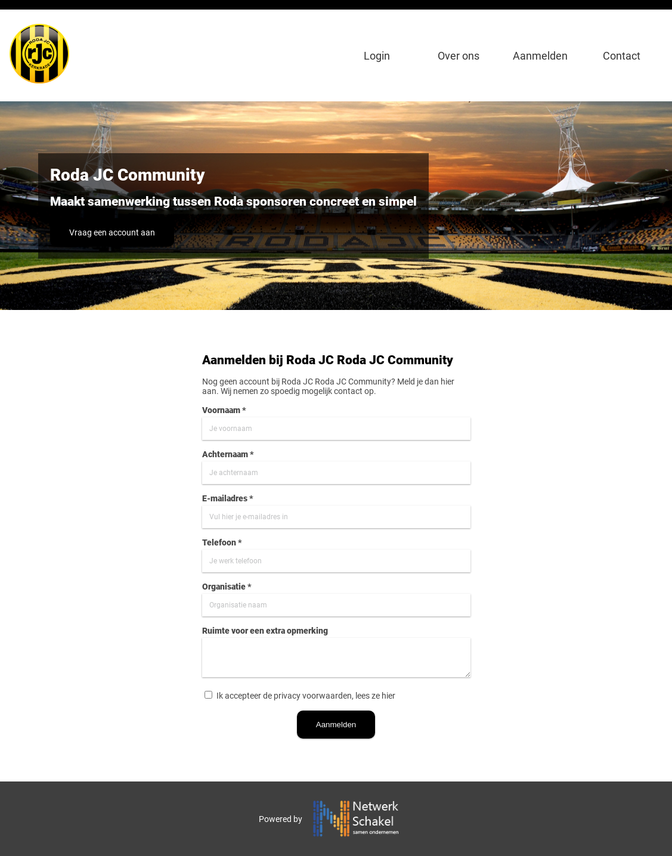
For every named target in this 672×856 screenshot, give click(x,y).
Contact (621, 55)
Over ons (458, 55)
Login (377, 55)
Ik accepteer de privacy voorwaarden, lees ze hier (305, 695)
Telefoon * (222, 542)
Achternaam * (228, 454)
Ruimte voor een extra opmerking (265, 630)
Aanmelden (540, 55)
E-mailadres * (227, 498)
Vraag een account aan (112, 232)
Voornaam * (224, 410)
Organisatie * (227, 586)
